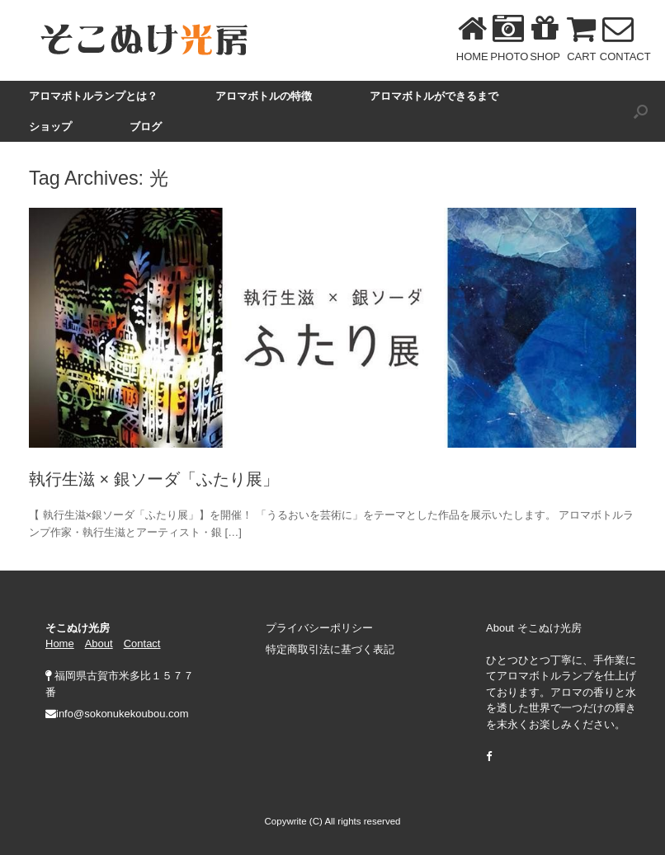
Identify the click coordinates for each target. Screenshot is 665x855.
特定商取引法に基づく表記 (330, 649)
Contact (142, 643)
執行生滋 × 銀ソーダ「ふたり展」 (154, 479)
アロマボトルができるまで (434, 96)
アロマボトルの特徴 (263, 96)
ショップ (50, 126)
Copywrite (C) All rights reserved (333, 821)
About (99, 643)
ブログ (146, 126)
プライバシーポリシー (319, 628)
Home (59, 643)
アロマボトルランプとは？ (93, 96)
